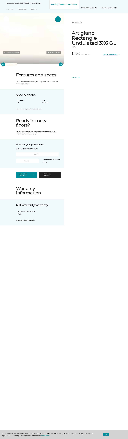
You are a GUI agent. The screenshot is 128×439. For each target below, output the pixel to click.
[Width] (27, 161)
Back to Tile (77, 22)
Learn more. (45, 436)
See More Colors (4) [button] (54, 52)
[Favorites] (80, 11)
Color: (11, 52)
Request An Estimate (109, 7)
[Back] (3, 64)
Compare (76, 77)
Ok (106, 434)
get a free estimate (27, 175)
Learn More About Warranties (25, 220)
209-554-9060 (36, 3)
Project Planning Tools (111, 55)
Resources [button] (22, 9)
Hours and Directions (89, 7)
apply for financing (50, 175)
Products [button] (10, 9)
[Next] (61, 64)
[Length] (37, 154)
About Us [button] (33, 9)
